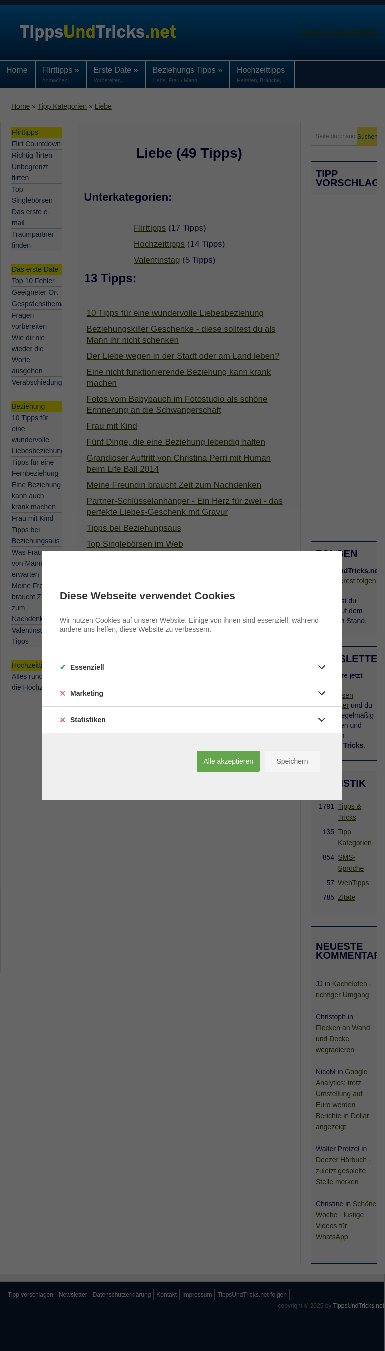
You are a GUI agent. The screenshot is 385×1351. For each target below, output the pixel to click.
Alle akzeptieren (229, 761)
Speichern (292, 761)
